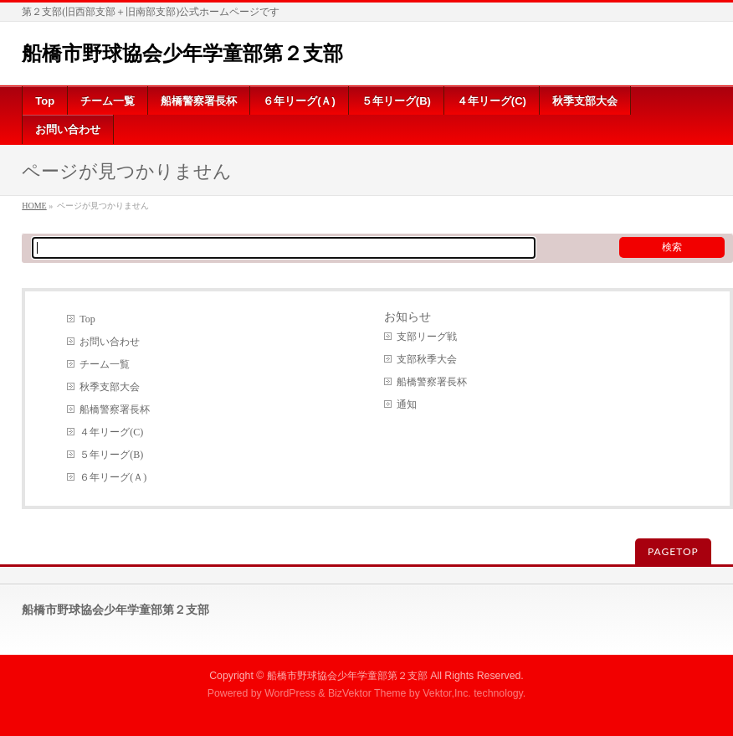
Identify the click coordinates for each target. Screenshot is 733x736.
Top (87, 319)
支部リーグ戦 (427, 336)
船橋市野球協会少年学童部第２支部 (182, 53)
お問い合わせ (109, 341)
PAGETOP (673, 551)
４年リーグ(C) (111, 432)
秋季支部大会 (109, 387)
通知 (407, 404)
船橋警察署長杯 (114, 409)
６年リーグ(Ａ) (112, 477)
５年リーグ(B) (111, 455)
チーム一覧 (104, 364)
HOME (34, 205)
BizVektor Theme (367, 693)
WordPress (289, 693)
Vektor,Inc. (447, 693)
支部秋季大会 (427, 359)
